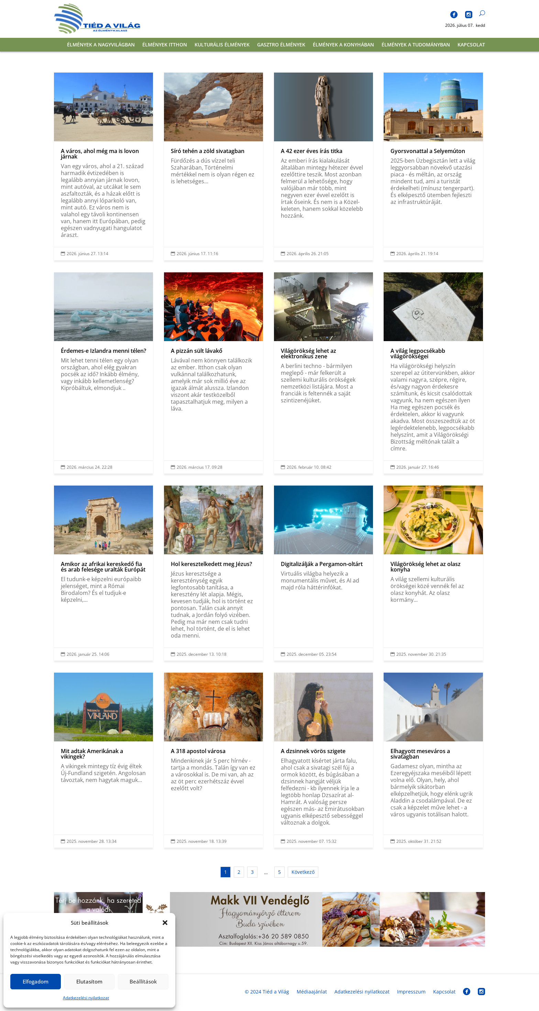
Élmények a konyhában (343, 45)
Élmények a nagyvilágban (101, 45)
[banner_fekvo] (269, 944)
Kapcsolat (471, 45)
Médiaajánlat (312, 991)
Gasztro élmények (281, 45)
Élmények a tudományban (416, 45)
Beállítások (143, 981)
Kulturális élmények (222, 45)
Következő (303, 872)
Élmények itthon (164, 45)
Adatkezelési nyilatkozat (86, 998)
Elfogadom (35, 981)
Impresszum (411, 991)
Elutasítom (89, 981)
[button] (165, 922)
